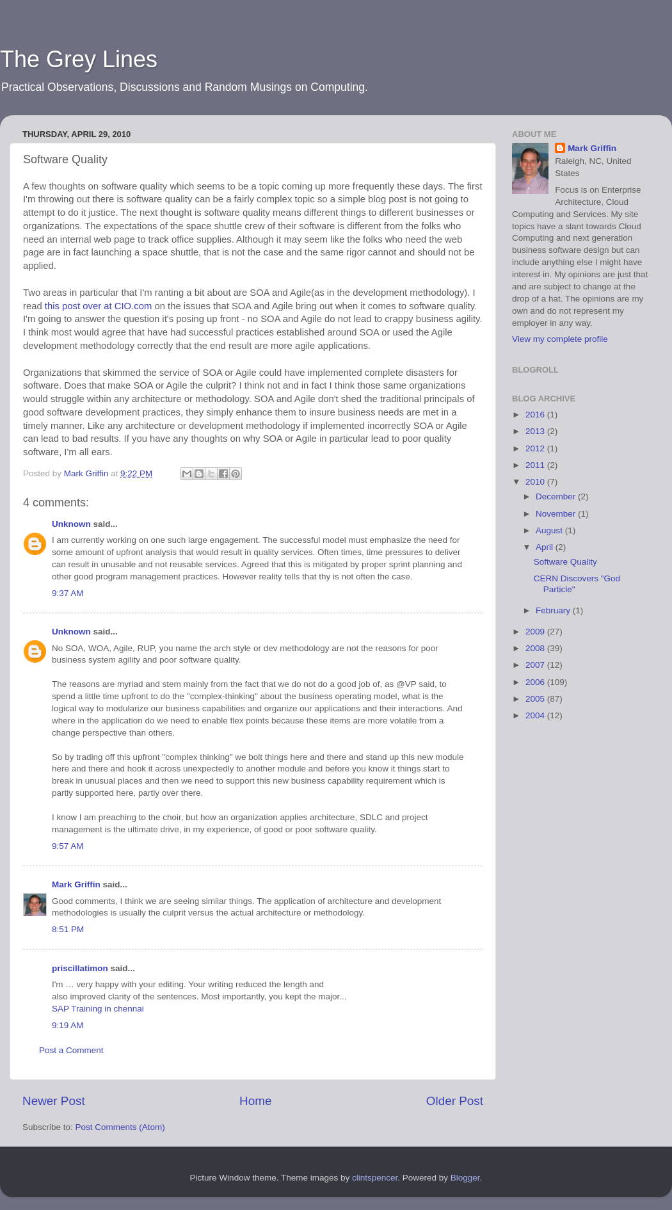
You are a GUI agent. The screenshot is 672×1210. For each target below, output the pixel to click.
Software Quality (565, 562)
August (550, 530)
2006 (536, 682)
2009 (536, 631)
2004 (536, 715)
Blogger (465, 1177)
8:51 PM (68, 929)
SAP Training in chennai (98, 1008)
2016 (536, 414)
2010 (536, 482)
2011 (536, 465)
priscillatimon (80, 968)
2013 (536, 431)
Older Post (454, 1101)
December (557, 496)
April (546, 547)
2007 (536, 665)
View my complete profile (560, 339)
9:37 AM (68, 593)
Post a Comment (71, 1050)
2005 (536, 699)
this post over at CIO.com (98, 306)
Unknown (71, 524)
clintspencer (374, 1177)
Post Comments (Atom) (120, 1127)
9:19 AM (68, 1025)
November (557, 514)
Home (255, 1101)
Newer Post (53, 1101)
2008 (536, 648)
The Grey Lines (78, 59)
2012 (536, 448)
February (554, 610)
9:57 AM (68, 846)
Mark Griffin (76, 884)
